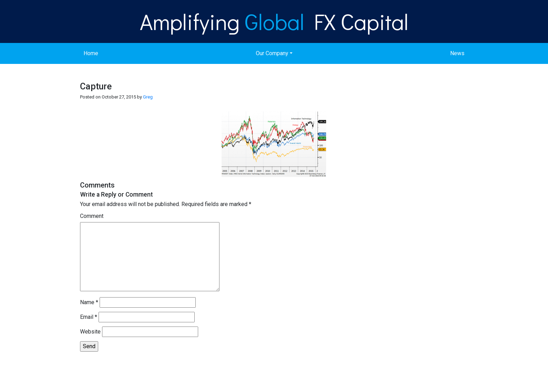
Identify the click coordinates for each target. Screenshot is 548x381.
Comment (91, 216)
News (457, 53)
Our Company (272, 53)
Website (90, 331)
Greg (148, 97)
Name (89, 302)
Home (91, 53)
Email (88, 317)
